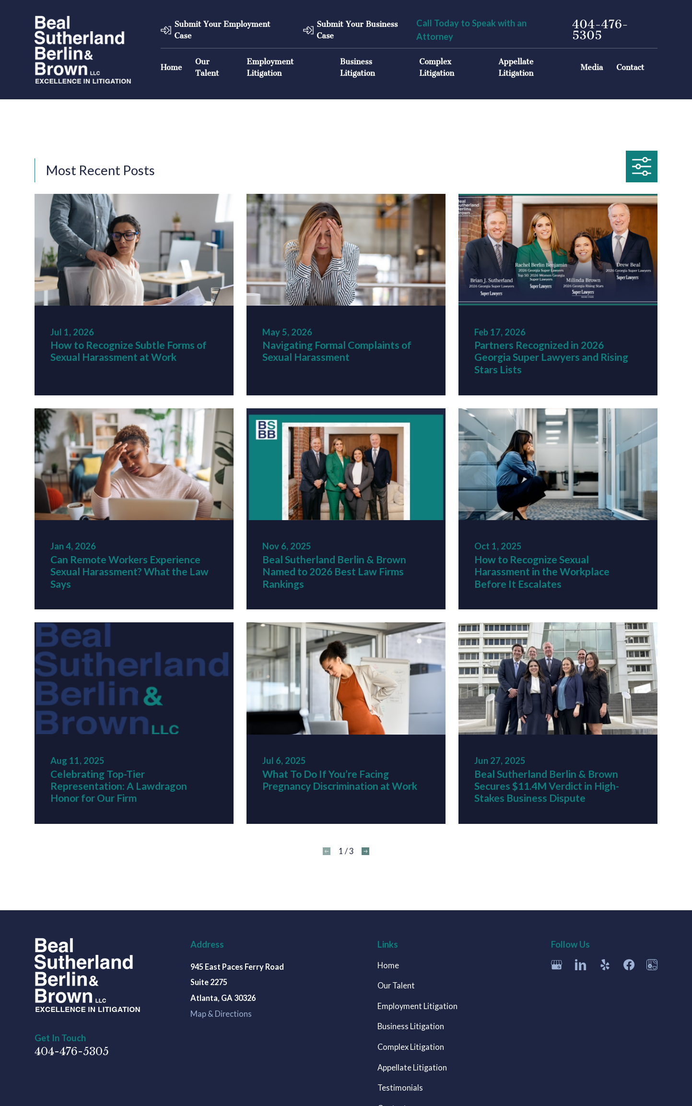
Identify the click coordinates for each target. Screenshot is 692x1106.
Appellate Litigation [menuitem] (515, 67)
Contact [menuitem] (630, 67)
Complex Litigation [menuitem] (436, 67)
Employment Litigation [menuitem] (270, 67)
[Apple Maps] (651, 964)
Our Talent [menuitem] (207, 67)
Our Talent (396, 985)
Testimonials (400, 1088)
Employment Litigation (417, 1006)
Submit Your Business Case (357, 30)
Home (388, 965)
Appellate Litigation (412, 1067)
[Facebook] (628, 964)
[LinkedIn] (580, 964)
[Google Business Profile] (556, 964)
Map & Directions (221, 1014)
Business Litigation (410, 1026)
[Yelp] (604, 964)
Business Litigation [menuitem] (357, 67)
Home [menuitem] (171, 67)
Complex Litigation (410, 1047)
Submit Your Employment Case (222, 30)
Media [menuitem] (592, 67)
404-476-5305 (600, 30)
